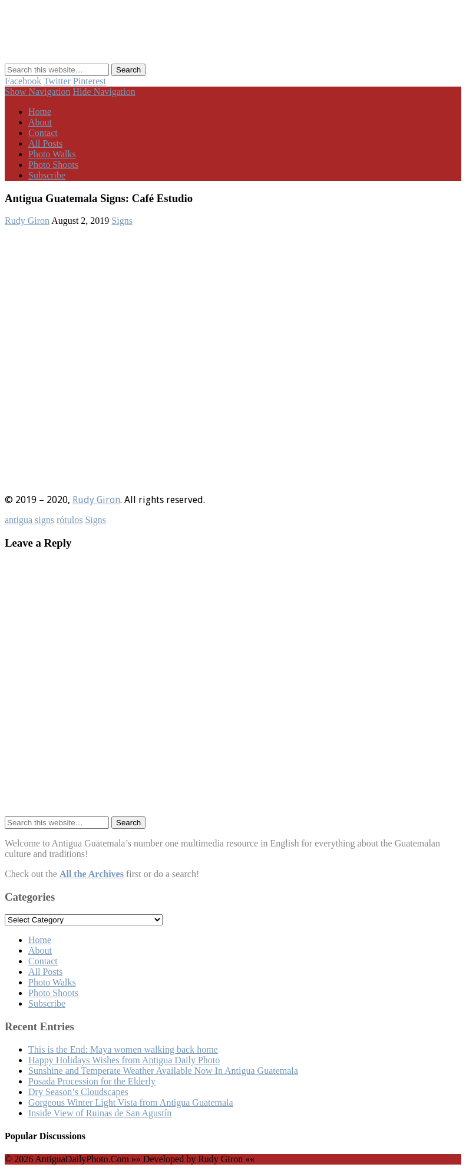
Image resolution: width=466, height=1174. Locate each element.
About (40, 122)
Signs (122, 221)
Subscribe (46, 175)
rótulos (69, 520)
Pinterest (89, 81)
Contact (43, 133)
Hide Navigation (104, 92)
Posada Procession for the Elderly (92, 1081)
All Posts (45, 143)
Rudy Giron (27, 221)
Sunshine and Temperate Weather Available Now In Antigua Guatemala (163, 1071)
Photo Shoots (53, 165)
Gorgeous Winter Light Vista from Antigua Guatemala (130, 1102)
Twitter (57, 81)
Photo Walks (52, 154)
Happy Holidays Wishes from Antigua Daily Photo (124, 1060)
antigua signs (29, 520)
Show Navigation (38, 92)
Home (39, 112)
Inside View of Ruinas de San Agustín (99, 1113)
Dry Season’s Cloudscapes (78, 1092)
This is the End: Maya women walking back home (123, 1049)
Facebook (23, 81)
